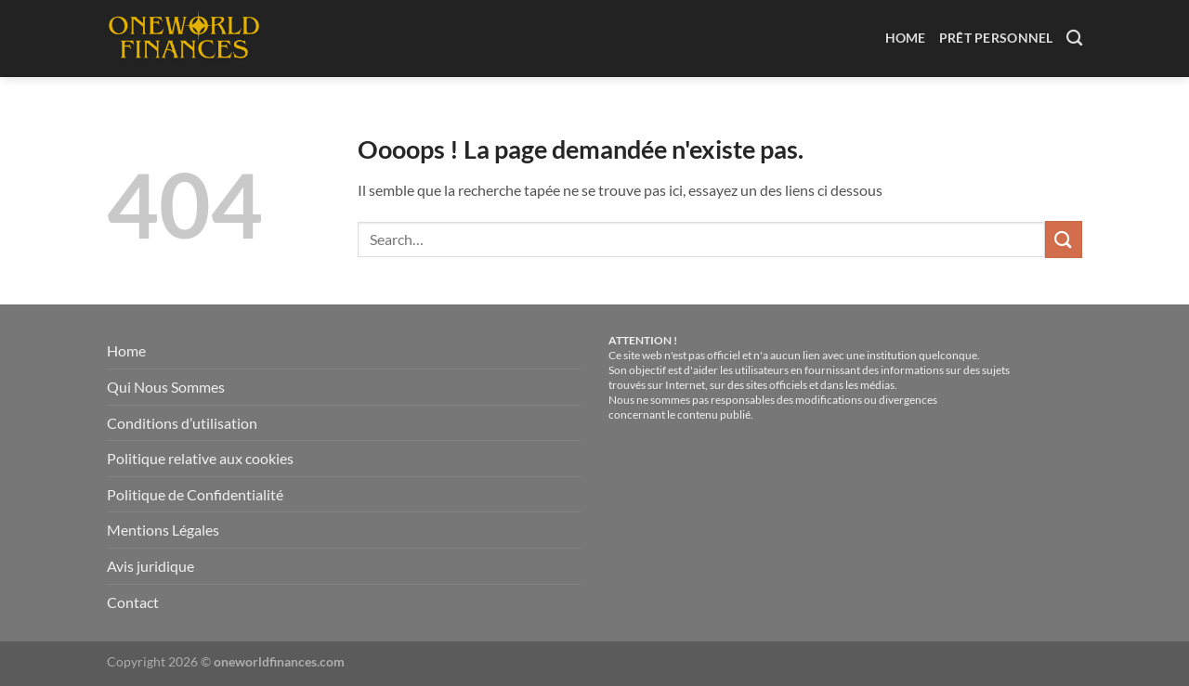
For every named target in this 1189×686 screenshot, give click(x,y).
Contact (133, 602)
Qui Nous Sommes (166, 386)
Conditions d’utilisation (182, 423)
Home (905, 37)
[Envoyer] (1063, 239)
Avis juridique (150, 566)
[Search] (1074, 38)
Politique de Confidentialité (195, 494)
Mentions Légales (163, 529)
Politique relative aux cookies (200, 458)
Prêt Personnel (996, 37)
